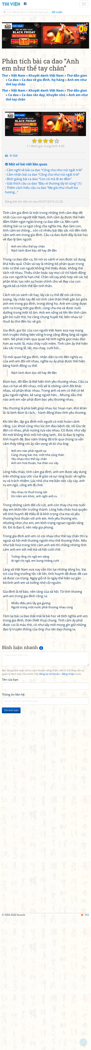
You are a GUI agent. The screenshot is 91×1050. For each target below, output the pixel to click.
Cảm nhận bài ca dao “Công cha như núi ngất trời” (43, 306)
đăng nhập (68, 806)
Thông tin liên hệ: (13, 826)
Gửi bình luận (11, 842)
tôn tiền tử (25, 333)
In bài (14, 287)
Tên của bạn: (10, 811)
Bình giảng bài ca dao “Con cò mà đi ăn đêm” (39, 311)
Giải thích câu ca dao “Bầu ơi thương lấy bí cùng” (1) (44, 315)
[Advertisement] (45, 68)
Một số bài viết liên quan (26, 296)
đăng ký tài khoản (49, 806)
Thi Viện (11, 4)
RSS (85, 1046)
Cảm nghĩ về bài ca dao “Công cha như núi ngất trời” (44, 302)
